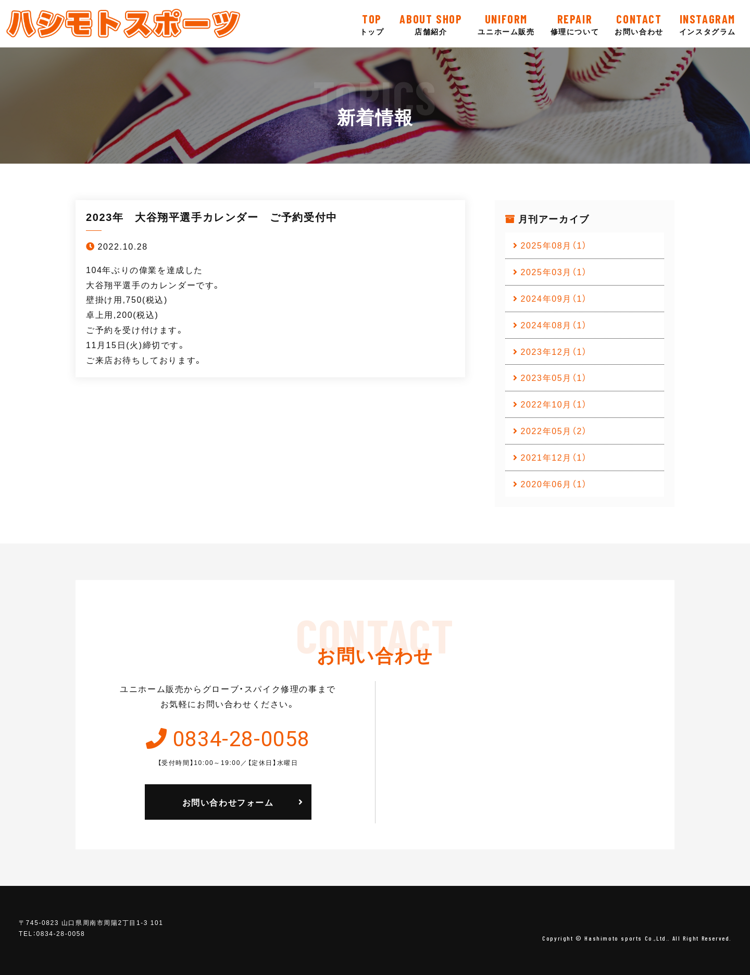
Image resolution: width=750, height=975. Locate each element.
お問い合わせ (639, 23)
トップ (372, 23)
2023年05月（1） (554, 377)
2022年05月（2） (554, 430)
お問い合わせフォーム (228, 802)
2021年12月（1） (554, 457)
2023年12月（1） (554, 351)
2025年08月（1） (554, 245)
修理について (575, 23)
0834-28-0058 (241, 737)
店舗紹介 (430, 23)
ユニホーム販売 (506, 23)
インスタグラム (707, 23)
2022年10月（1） (554, 404)
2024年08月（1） (554, 324)
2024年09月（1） (554, 298)
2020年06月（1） (554, 483)
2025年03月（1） (554, 271)
